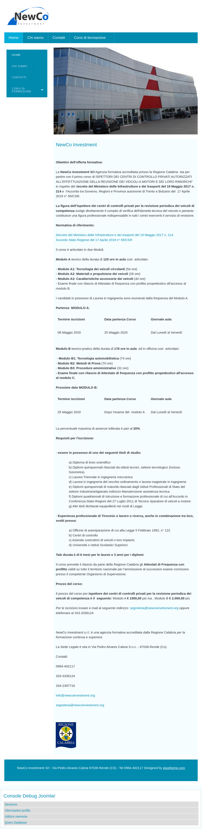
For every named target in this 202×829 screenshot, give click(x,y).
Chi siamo (19, 66)
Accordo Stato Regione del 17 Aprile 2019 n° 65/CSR (94, 240)
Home (16, 55)
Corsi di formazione (21, 90)
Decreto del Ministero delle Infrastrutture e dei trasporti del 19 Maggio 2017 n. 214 (114, 235)
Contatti (19, 77)
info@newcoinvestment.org (75, 695)
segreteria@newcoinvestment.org (80, 705)
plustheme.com (174, 768)
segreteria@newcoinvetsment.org (154, 608)
